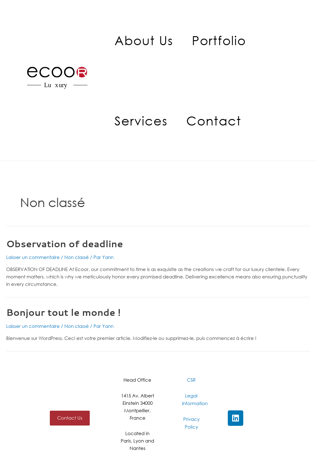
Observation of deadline (64, 243)
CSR (191, 380)
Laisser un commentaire (33, 257)
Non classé (76, 257)
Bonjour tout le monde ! (63, 312)
